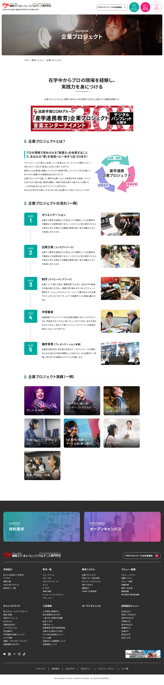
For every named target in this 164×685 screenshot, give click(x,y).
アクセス (6, 581)
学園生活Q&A (9, 627)
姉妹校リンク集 (9, 591)
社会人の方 (126, 641)
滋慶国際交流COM (11, 647)
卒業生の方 (126, 624)
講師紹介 (86, 591)
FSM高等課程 (111, 8)
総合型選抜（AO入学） (52, 617)
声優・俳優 (47, 594)
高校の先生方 (127, 627)
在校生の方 (126, 614)
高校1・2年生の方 (128, 617)
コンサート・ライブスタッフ (53, 597)
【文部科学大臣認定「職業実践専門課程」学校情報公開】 (21, 11)
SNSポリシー (87, 671)
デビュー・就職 (128, 572)
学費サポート (48, 627)
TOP (26, 62)
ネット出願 (47, 641)
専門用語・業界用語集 (130, 597)
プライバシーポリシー (109, 671)
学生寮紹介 (8, 634)
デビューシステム (128, 578)
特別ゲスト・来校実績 (91, 581)
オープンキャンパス (91, 608)
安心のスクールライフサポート (15, 614)
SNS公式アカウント (11, 588)
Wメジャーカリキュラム (91, 584)
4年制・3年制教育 (89, 594)
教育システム (37, 62)
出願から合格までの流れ (53, 634)
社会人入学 (47, 624)
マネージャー (48, 601)
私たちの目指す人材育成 (13, 578)
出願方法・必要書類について (54, 644)
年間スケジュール (10, 621)
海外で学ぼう (87, 588)
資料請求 (53, 671)
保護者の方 (126, 631)
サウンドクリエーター (51, 584)
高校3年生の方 (127, 621)
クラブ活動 (7, 641)
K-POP (46, 591)
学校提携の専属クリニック (14, 637)
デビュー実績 (126, 584)
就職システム (126, 581)
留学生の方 (126, 637)
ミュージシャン (49, 578)
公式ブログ (69, 671)
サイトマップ (37, 671)
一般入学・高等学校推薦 (53, 621)
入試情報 (47, 608)
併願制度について (50, 647)
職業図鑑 (125, 594)
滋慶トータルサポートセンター (15, 644)
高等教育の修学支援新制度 (54, 631)
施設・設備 (7, 617)
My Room (7, 624)
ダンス (45, 588)
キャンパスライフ (11, 608)
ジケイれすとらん (10, 631)
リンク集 (128, 671)
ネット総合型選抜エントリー (54, 637)
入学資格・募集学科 (51, 614)
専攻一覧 (47, 572)
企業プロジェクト (89, 578)
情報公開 (7, 584)
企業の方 (125, 634)
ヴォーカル (47, 581)
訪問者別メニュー (130, 608)
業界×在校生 (127, 591)
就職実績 (125, 588)
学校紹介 (7, 572)
